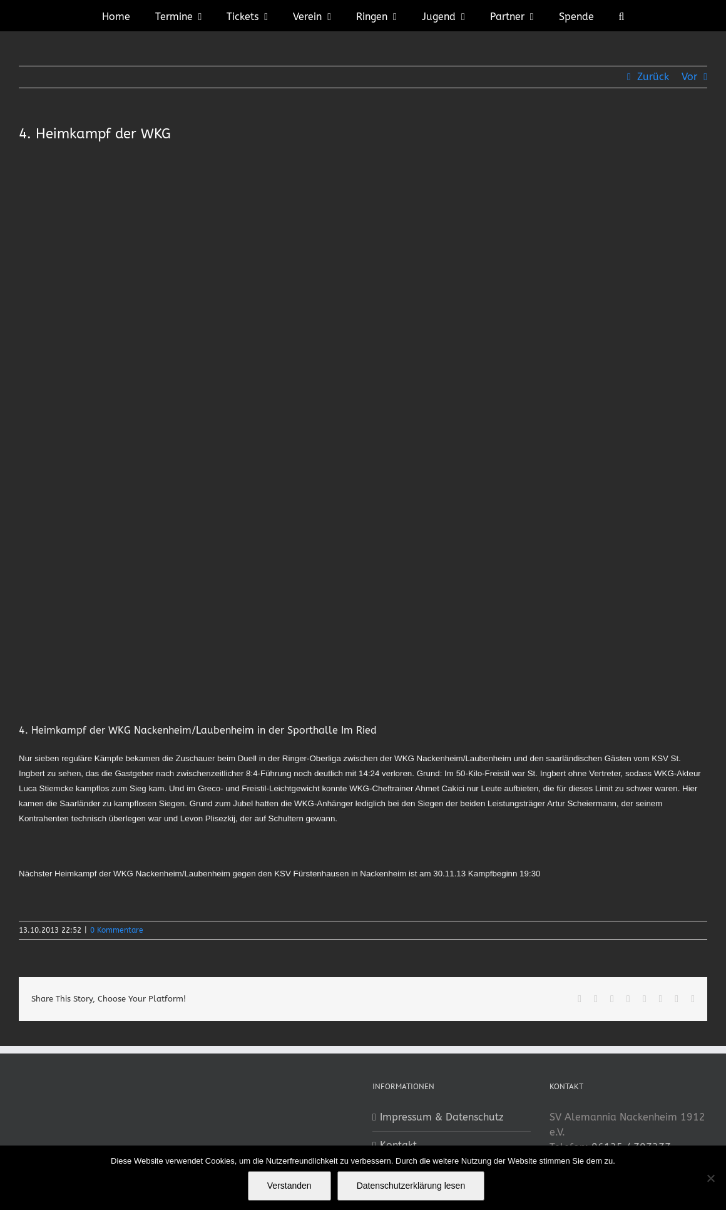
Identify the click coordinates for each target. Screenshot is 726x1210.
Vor (689, 77)
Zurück (653, 77)
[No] (710, 1178)
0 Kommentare (116, 930)
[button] (622, 15)
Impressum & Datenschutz (442, 1117)
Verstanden (289, 1186)
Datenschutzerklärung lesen (411, 1186)
